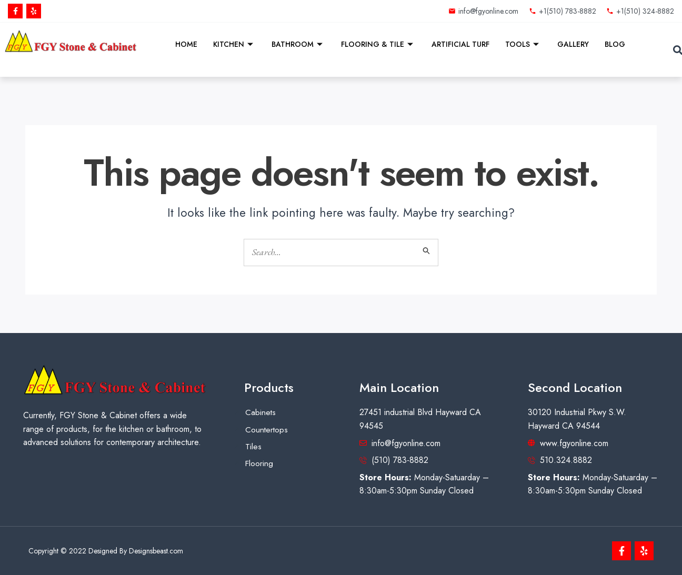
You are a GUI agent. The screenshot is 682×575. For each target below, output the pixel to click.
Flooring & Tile (378, 44)
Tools (523, 44)
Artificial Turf (460, 44)
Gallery (573, 44)
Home (186, 44)
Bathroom (298, 44)
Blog (615, 44)
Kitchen (234, 44)
